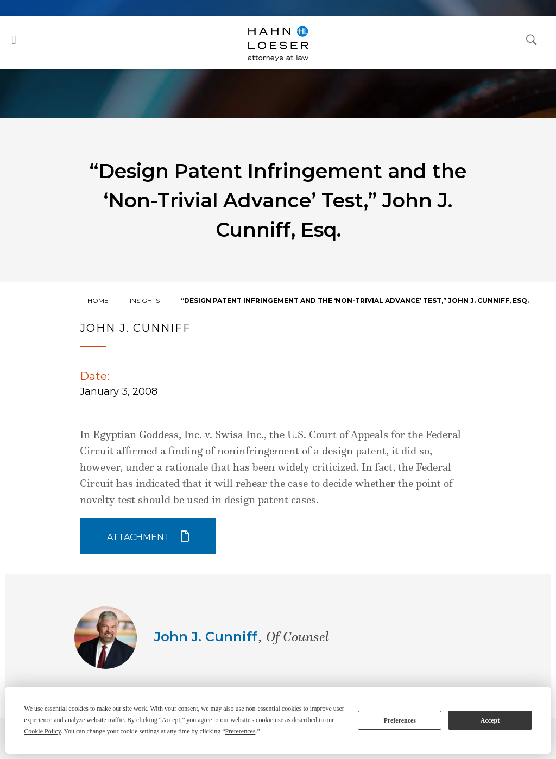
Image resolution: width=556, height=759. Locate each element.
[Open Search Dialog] (532, 39)
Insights (145, 300)
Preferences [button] (240, 731)
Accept (490, 720)
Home (98, 300)
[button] (14, 40)
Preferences (399, 720)
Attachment (138, 537)
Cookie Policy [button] (42, 731)
